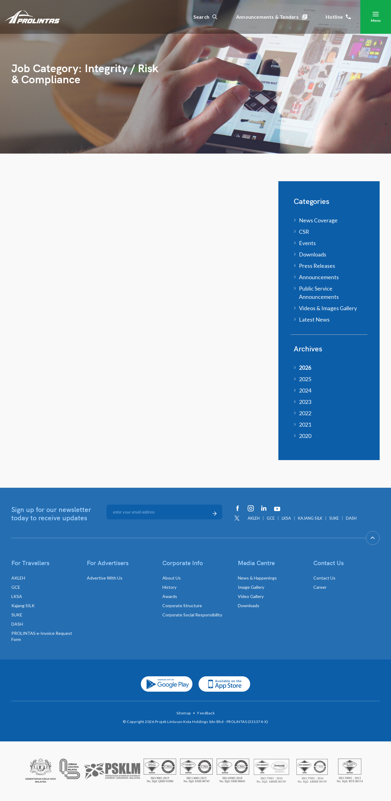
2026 (305, 367)
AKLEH (254, 518)
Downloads (312, 254)
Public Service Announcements (319, 292)
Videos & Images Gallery (328, 308)
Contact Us (324, 577)
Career (320, 587)
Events (307, 243)
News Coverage (318, 220)
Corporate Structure (182, 605)
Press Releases (317, 265)
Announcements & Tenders (271, 17)
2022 (305, 413)
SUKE (334, 518)
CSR (304, 231)
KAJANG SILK (310, 518)
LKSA (286, 518)
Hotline (338, 17)
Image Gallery (251, 587)
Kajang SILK (23, 605)
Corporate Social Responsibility (192, 614)
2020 (305, 435)
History (169, 587)
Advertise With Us (104, 577)
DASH (351, 518)
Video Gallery (251, 596)
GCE (271, 518)
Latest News (314, 319)
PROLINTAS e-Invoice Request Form (41, 636)
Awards (169, 596)
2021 (305, 424)
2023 (305, 401)
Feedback (206, 713)
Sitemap (183, 713)
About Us (171, 577)
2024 (305, 390)
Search (205, 17)
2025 (305, 379)
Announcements (319, 277)
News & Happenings (257, 577)
